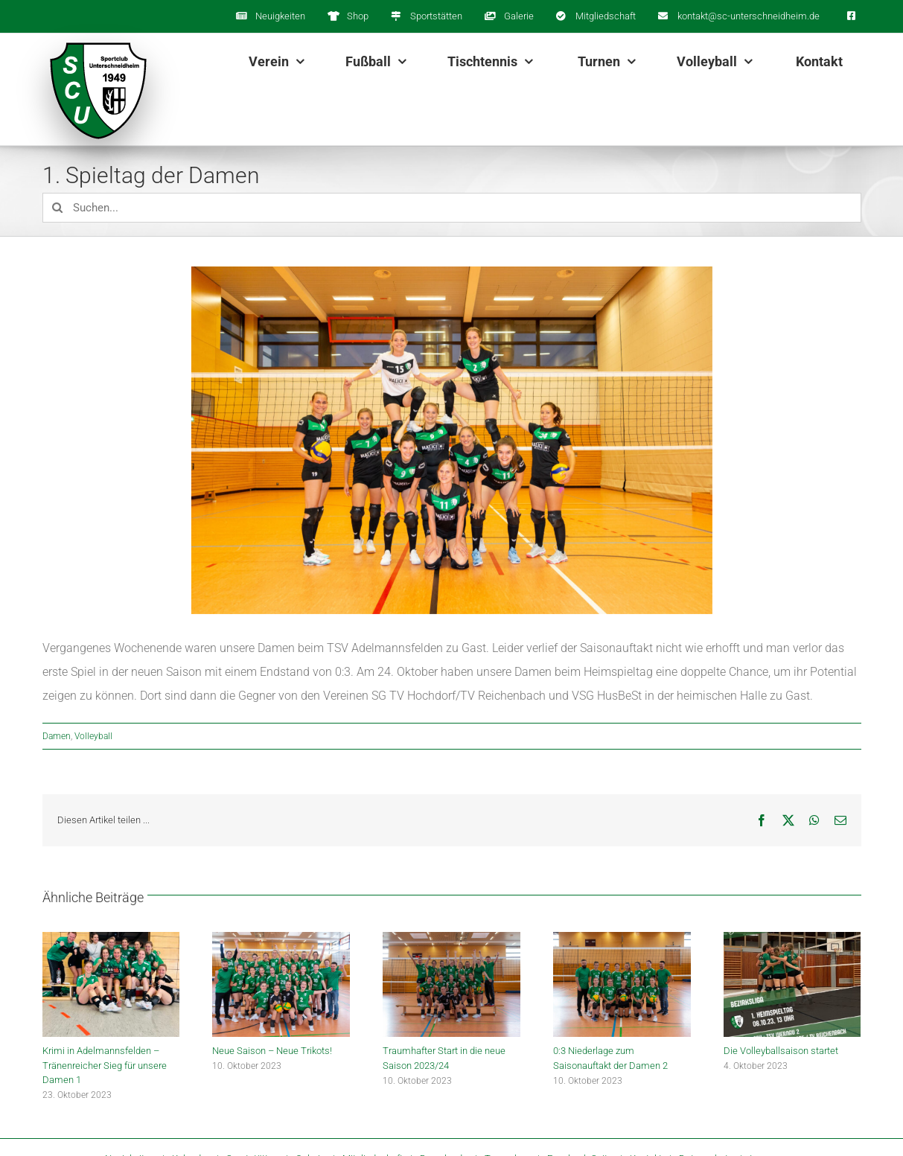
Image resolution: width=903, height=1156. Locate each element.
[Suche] (57, 208)
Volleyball (93, 736)
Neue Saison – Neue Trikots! (272, 1050)
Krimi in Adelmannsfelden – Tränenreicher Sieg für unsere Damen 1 (104, 1065)
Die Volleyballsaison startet (781, 1050)
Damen (56, 736)
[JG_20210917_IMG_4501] (451, 440)
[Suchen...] (451, 208)
